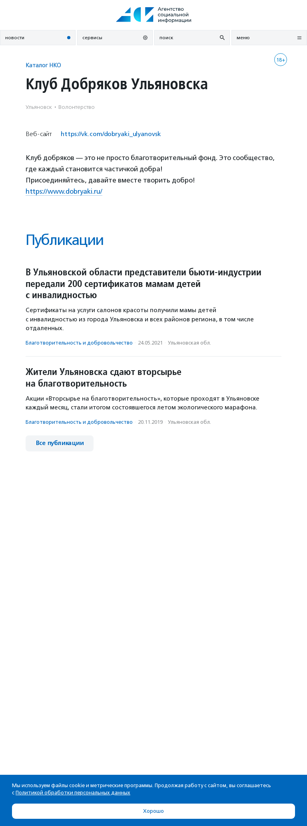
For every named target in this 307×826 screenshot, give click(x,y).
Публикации (64, 240)
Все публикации (60, 443)
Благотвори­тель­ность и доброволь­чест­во (79, 343)
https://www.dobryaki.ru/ (64, 191)
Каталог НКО (43, 65)
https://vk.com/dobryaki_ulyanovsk (111, 134)
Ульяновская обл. (189, 343)
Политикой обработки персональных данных (73, 793)
